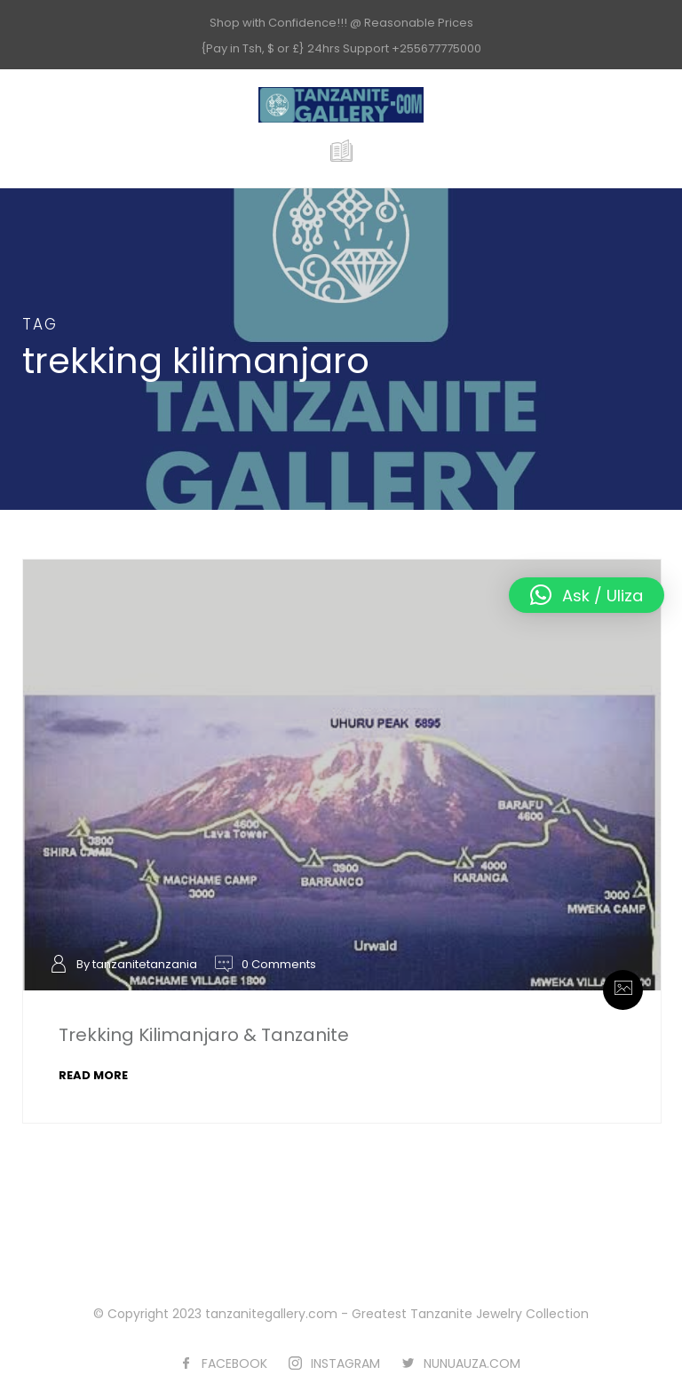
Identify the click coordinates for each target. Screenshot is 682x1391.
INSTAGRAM (345, 1363)
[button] (586, 595)
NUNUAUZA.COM (472, 1363)
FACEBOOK (234, 1363)
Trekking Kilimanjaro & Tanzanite (204, 1034)
